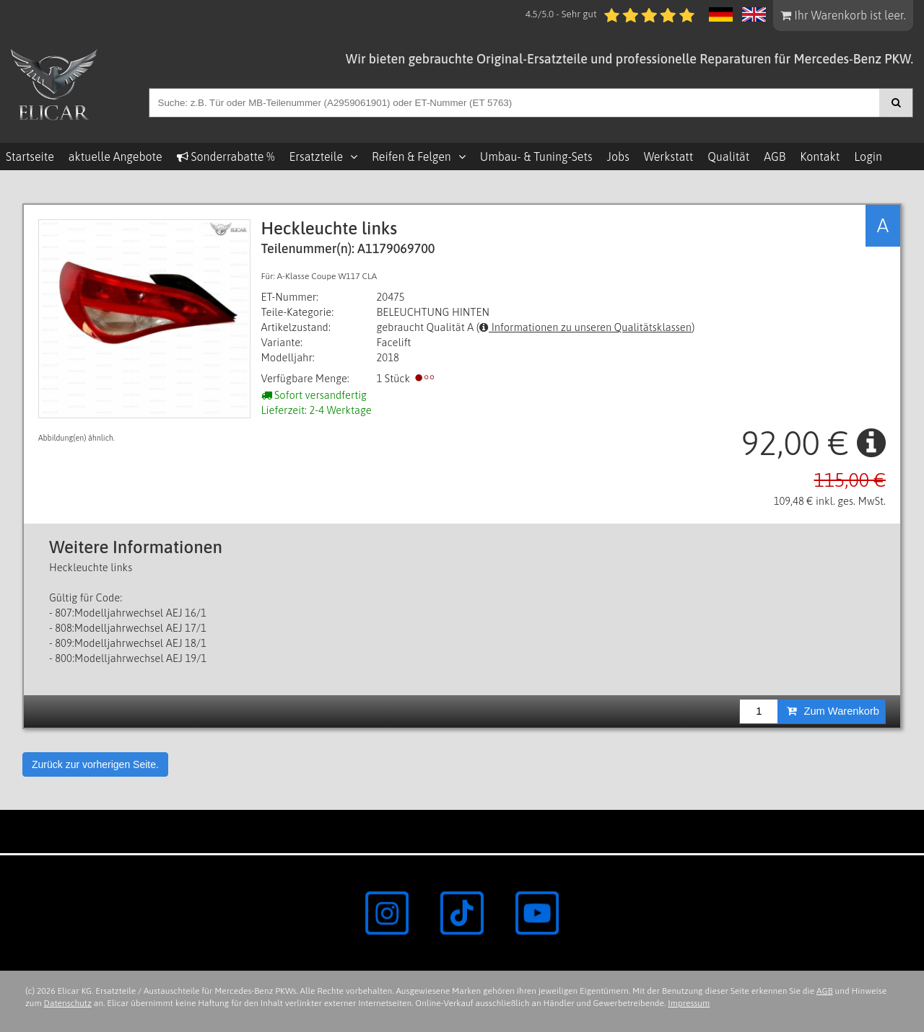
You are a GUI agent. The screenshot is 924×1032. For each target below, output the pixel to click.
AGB (774, 156)
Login (868, 156)
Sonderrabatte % (226, 156)
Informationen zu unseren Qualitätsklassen (585, 327)
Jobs (618, 156)
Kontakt (820, 156)
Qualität (728, 156)
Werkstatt (668, 156)
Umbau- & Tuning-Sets (536, 156)
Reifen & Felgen (411, 156)
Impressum (689, 1003)
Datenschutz (68, 1003)
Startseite (30, 156)
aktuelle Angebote (115, 156)
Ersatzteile (316, 156)
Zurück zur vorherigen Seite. (95, 764)
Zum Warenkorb (833, 711)
